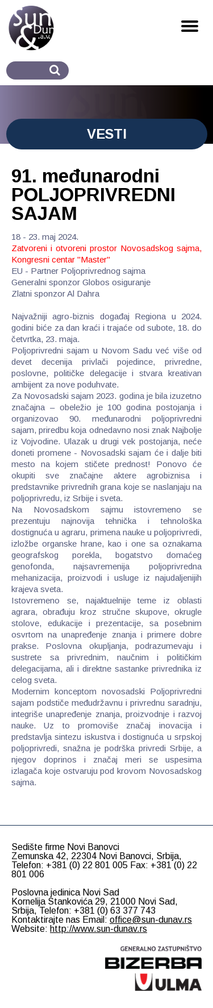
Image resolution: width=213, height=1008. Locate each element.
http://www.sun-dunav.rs (98, 929)
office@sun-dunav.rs (151, 919)
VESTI (107, 133)
